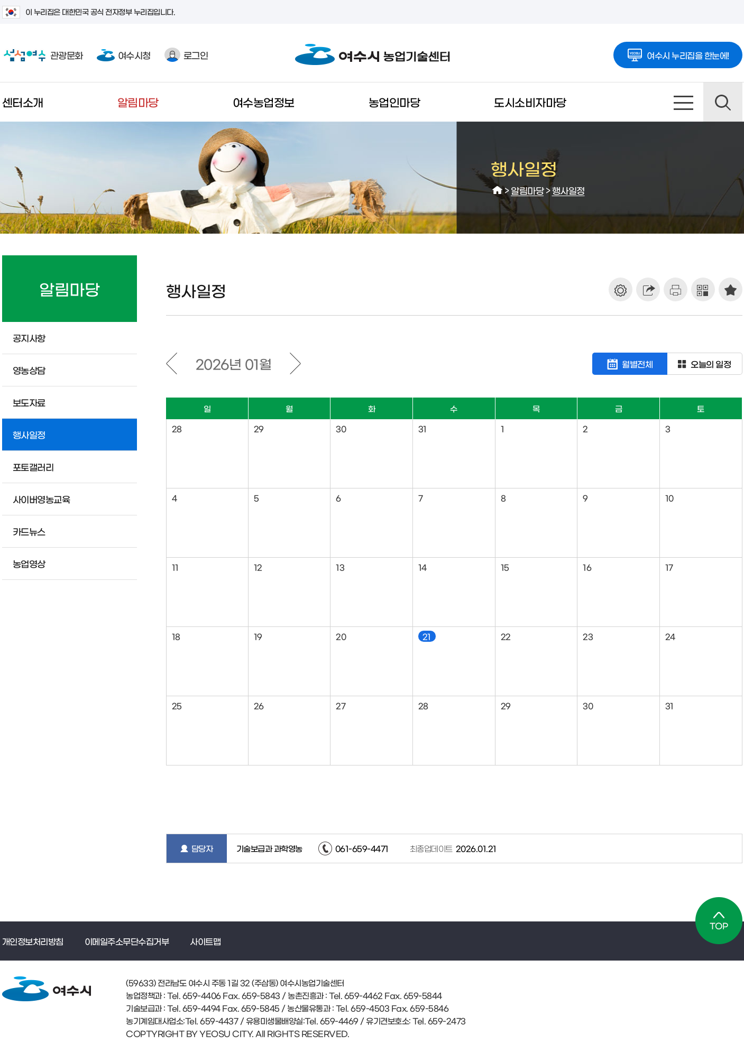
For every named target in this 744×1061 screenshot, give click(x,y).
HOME (497, 190)
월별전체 (630, 364)
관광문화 (42, 55)
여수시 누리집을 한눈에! (678, 52)
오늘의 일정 (704, 363)
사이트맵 (683, 102)
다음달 (295, 363)
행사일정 (568, 190)
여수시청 (124, 55)
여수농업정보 (264, 101)
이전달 (171, 363)
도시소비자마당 (530, 101)
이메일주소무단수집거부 (127, 941)
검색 (722, 102)
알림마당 (138, 101)
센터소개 (22, 101)
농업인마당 (394, 101)
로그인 (186, 55)
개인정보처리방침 (32, 941)
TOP (718, 920)
